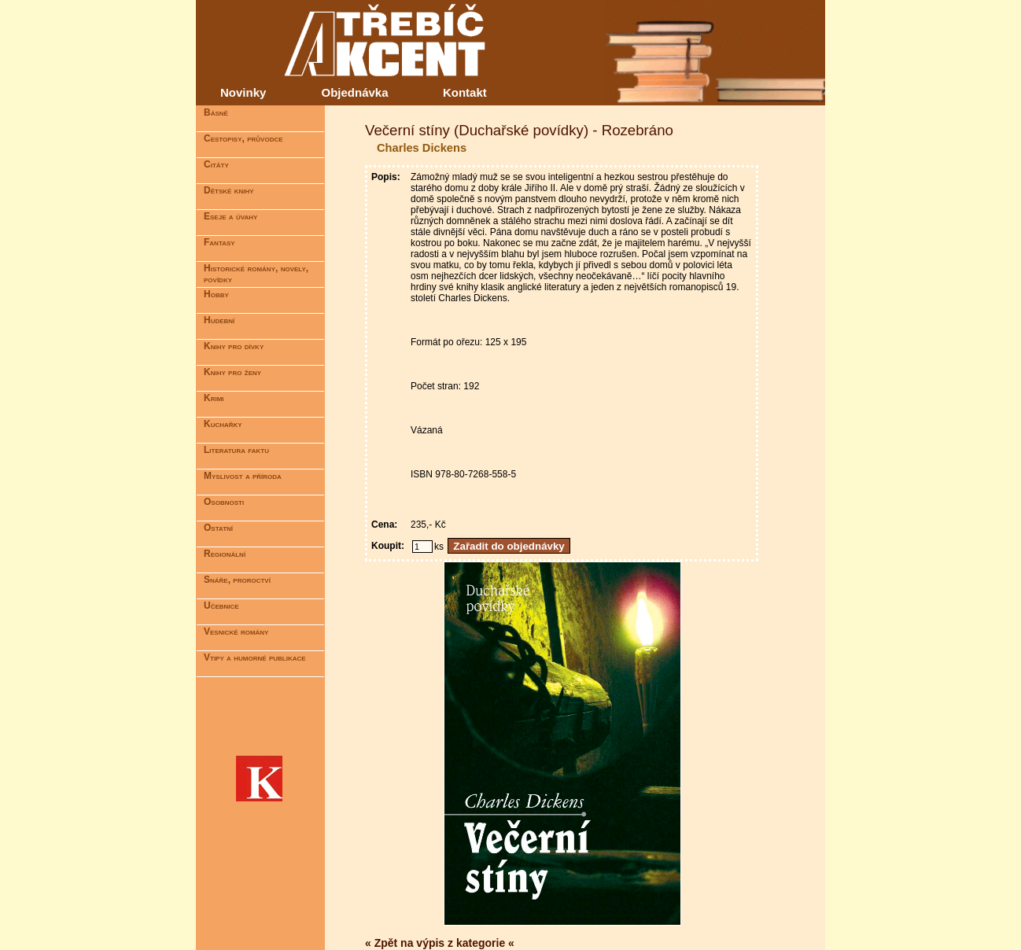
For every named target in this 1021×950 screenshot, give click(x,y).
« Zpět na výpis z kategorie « (439, 943)
